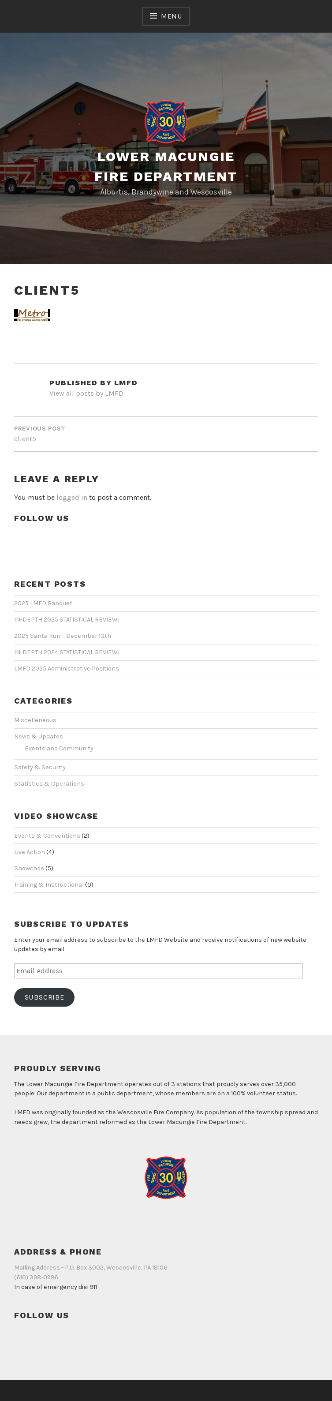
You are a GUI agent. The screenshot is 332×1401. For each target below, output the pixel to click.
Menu (171, 16)
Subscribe (44, 997)
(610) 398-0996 (36, 1277)
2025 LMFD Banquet (43, 603)
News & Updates (38, 736)
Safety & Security (40, 767)
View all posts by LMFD (86, 393)
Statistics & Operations (49, 783)
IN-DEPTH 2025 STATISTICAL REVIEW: (66, 619)
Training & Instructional (49, 884)
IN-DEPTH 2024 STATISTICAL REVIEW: (66, 652)
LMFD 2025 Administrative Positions (66, 668)
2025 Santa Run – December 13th (62, 636)
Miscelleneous (35, 720)
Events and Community (59, 748)
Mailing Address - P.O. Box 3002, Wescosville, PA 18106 (91, 1267)
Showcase (29, 868)
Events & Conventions (47, 835)
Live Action (29, 852)
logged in (71, 497)
